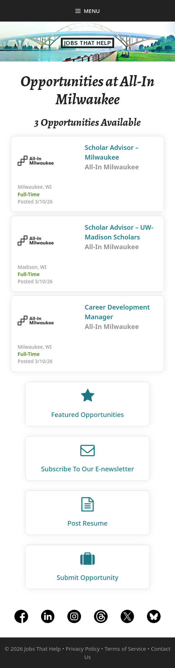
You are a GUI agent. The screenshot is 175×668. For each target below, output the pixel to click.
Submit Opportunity (87, 577)
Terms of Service (125, 648)
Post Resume (87, 523)
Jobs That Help (87, 43)
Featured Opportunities (87, 414)
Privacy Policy (83, 648)
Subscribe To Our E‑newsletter (87, 469)
